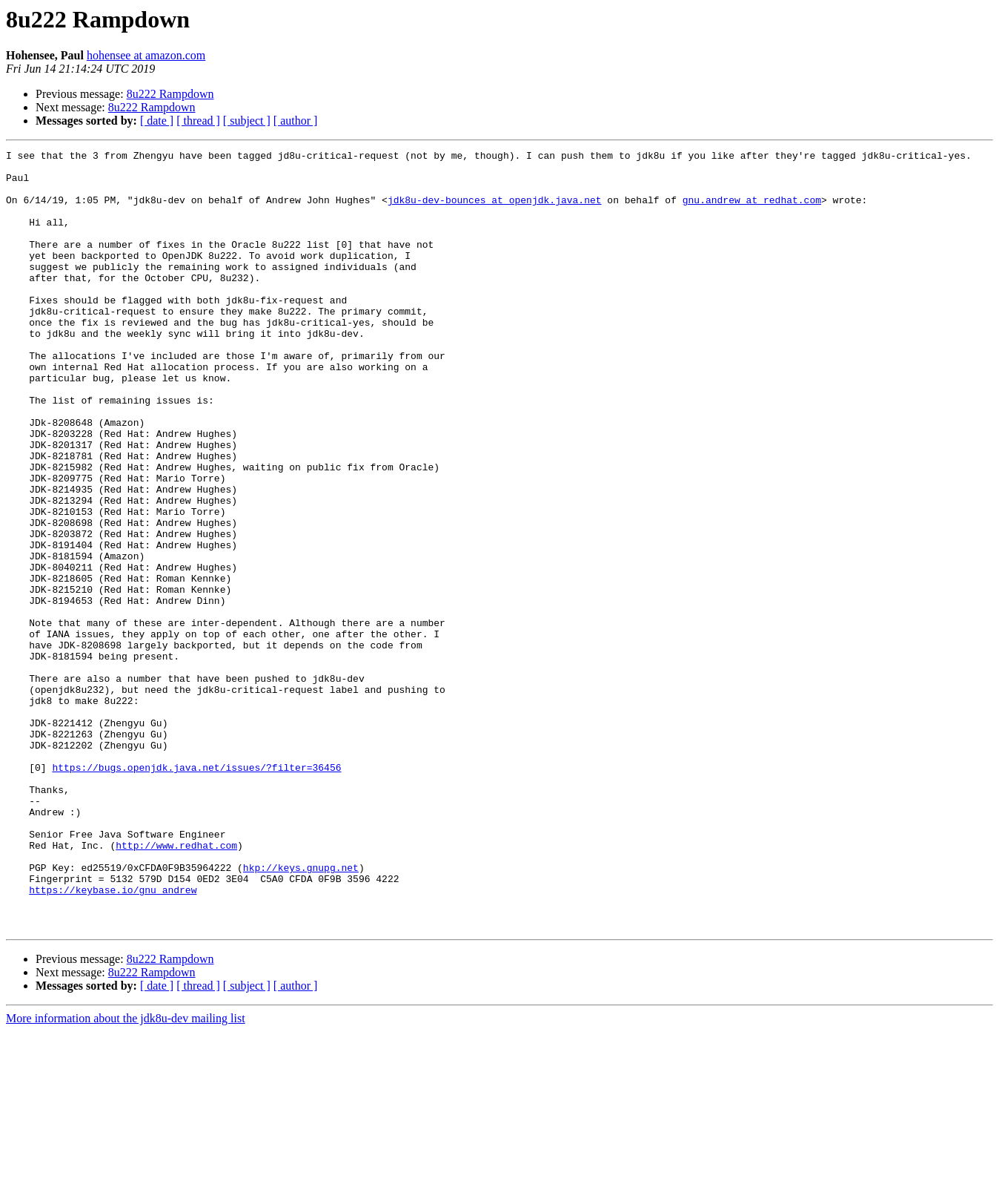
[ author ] (295, 120)
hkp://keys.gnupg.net (301, 1012)
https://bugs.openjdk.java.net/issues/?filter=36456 (196, 891)
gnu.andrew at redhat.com (752, 210)
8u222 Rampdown (170, 94)
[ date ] (156, 120)
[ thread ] (198, 120)
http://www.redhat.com (176, 985)
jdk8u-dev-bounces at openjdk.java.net (495, 210)
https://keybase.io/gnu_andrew (112, 1038)
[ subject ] (247, 120)
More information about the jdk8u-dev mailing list (125, 1174)
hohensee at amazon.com (146, 55)
